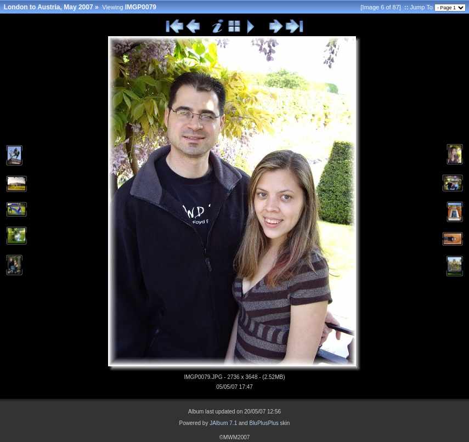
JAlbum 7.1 (223, 423)
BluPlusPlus (263, 423)
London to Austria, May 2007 (48, 7)
